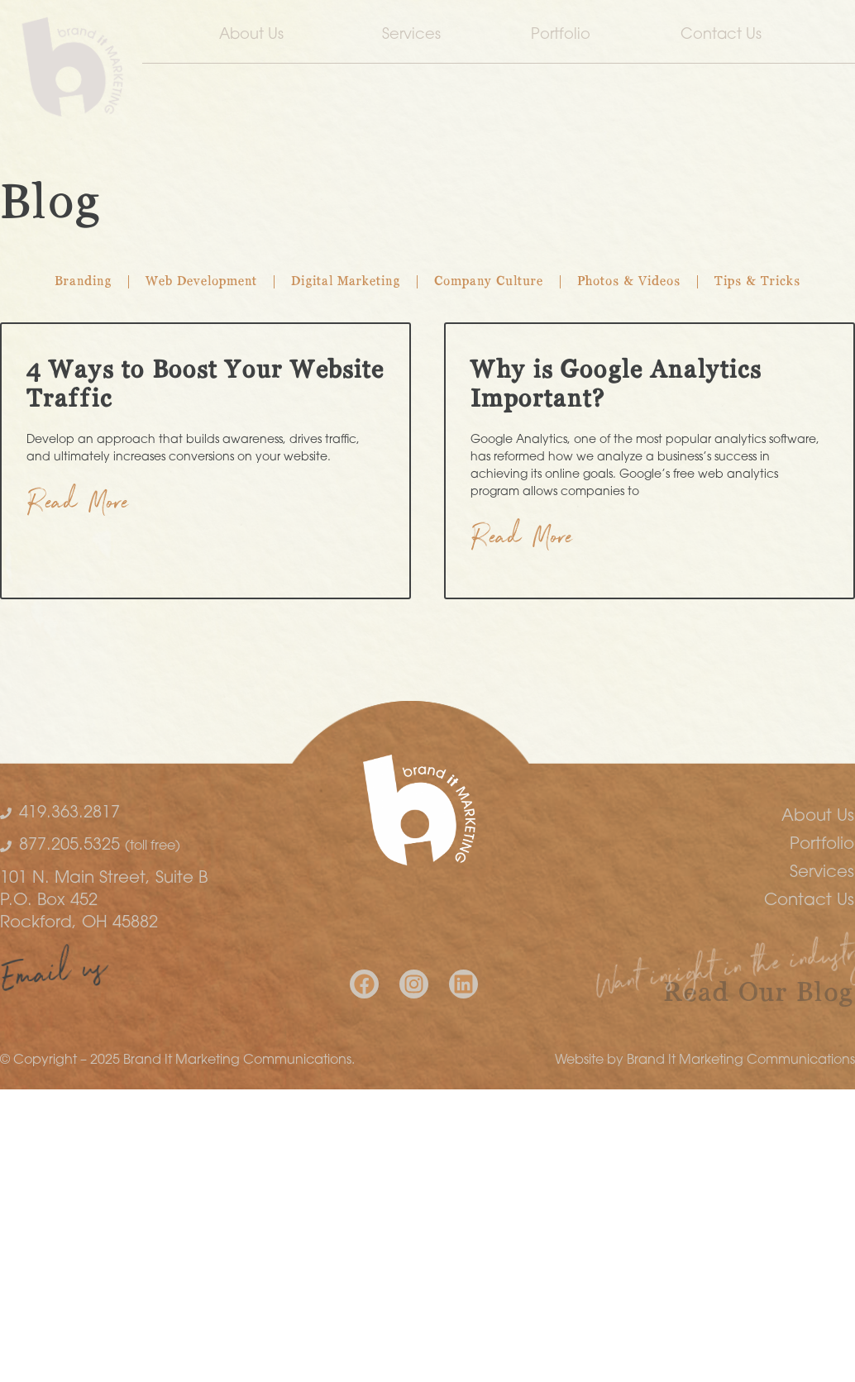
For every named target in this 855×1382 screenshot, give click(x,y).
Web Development (201, 281)
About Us (255, 35)
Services (411, 35)
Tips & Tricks (757, 281)
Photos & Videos (629, 281)
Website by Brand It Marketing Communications (705, 1060)
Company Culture (488, 281)
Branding (83, 281)
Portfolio (560, 35)
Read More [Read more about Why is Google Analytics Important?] (522, 541)
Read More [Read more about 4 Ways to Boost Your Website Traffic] (78, 506)
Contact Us (725, 35)
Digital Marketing (345, 281)
